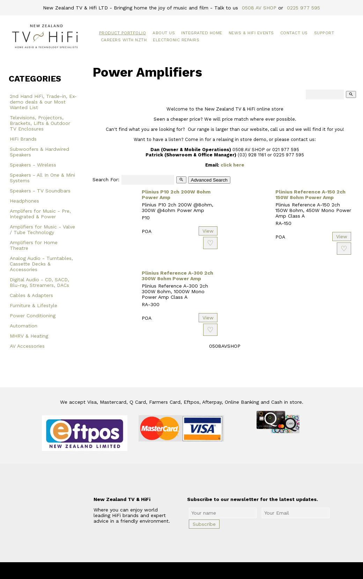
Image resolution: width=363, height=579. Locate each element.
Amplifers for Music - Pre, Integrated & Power (40, 213)
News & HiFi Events (251, 32)
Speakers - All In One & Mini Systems (42, 177)
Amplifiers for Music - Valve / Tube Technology (42, 229)
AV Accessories (27, 346)
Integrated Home (201, 32)
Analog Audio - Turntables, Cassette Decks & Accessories (41, 263)
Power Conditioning (32, 315)
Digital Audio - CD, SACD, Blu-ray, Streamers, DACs (39, 282)
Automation (23, 326)
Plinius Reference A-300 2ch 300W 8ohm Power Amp (177, 275)
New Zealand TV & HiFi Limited (200, 570)
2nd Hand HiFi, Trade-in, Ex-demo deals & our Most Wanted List (43, 101)
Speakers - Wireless (33, 165)
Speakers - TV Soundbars (40, 190)
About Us (164, 32)
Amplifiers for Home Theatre (34, 245)
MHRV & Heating (29, 336)
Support (324, 32)
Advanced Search (209, 180)
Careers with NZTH (124, 39)
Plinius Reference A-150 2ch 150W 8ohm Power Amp (310, 194)
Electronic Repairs (176, 39)
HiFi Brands (23, 139)
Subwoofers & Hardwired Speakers (39, 151)
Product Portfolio (122, 32)
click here (232, 165)
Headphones (24, 201)
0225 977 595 (303, 7)
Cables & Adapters (31, 295)
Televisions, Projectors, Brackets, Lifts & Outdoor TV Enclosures (40, 123)
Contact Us (294, 32)
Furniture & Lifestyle (33, 305)
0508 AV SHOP (259, 7)
